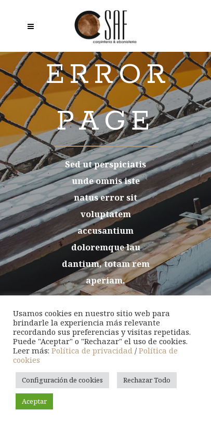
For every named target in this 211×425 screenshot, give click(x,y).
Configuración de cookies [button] (62, 380)
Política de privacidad (92, 350)
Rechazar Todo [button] (146, 380)
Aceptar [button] (34, 401)
